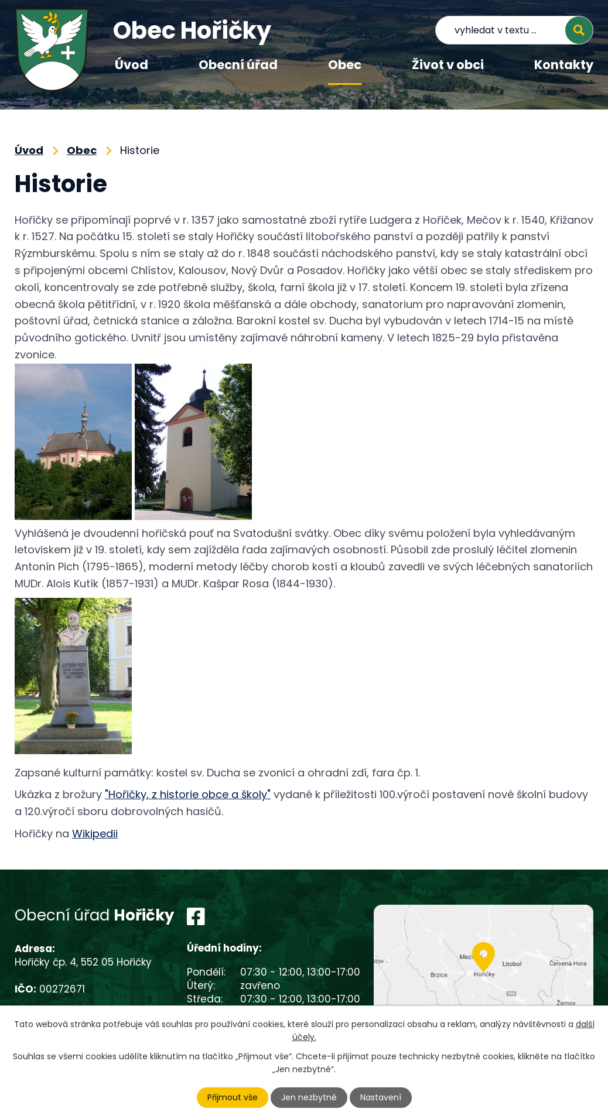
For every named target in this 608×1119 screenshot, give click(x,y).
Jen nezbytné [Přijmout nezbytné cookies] (309, 1097)
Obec (344, 64)
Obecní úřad (238, 64)
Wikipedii (95, 833)
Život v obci (448, 64)
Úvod (131, 64)
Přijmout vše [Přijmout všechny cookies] (232, 1097)
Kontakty (563, 64)
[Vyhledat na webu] (514, 30)
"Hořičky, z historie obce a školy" (188, 794)
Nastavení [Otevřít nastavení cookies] (380, 1097)
